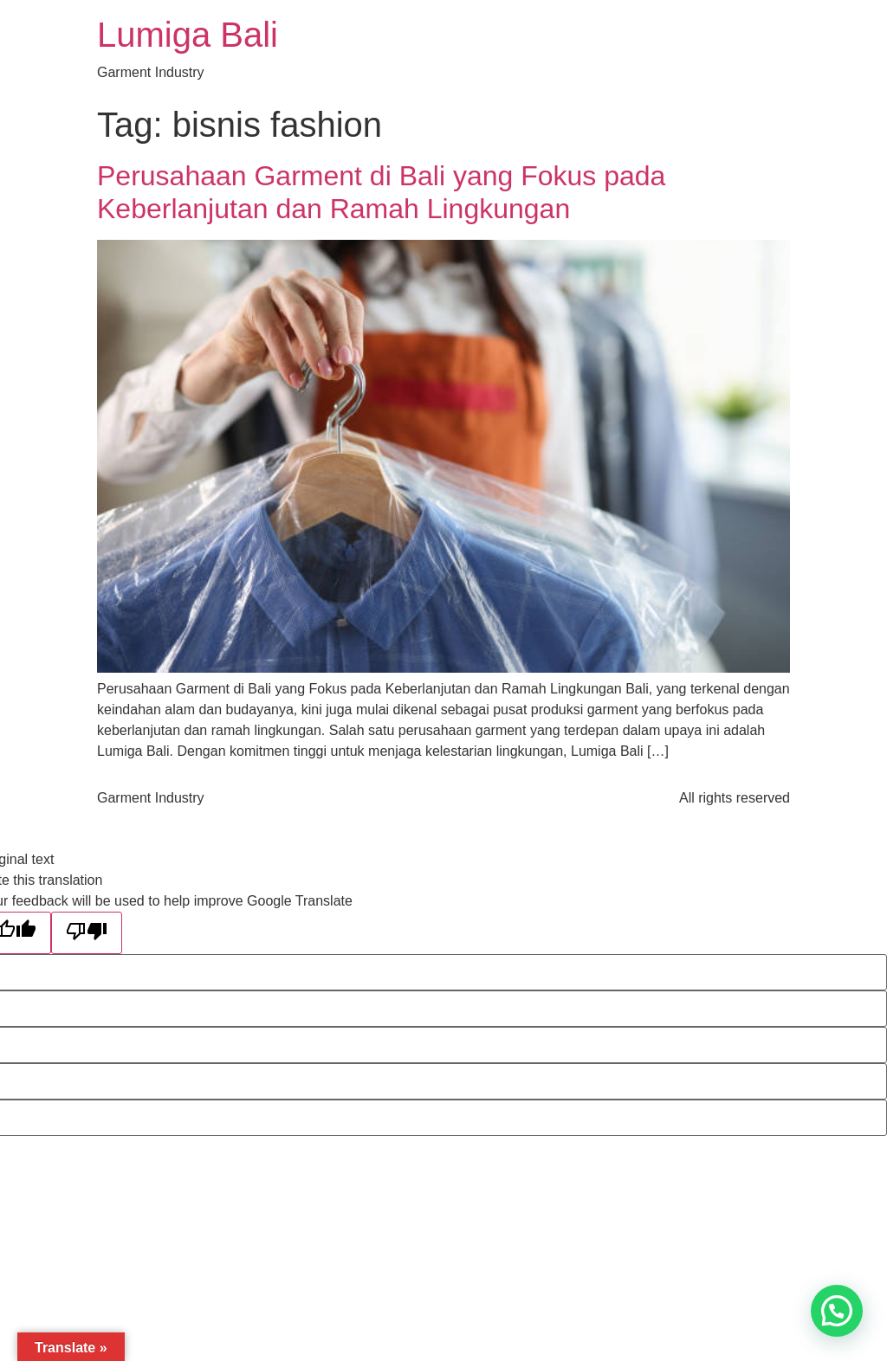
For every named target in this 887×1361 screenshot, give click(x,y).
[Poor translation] (86, 933)
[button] (837, 1311)
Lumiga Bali (187, 35)
